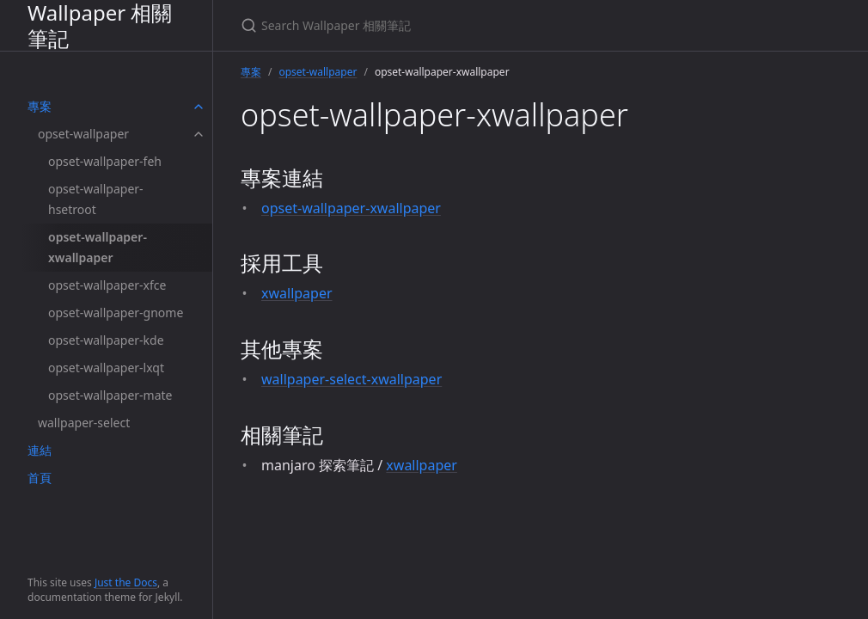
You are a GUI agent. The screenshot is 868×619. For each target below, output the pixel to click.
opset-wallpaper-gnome (115, 312)
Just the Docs (126, 582)
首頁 (40, 477)
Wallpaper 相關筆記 (100, 25)
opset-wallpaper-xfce (107, 285)
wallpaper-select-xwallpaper (351, 379)
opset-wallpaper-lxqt (106, 367)
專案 (40, 106)
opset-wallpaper (83, 134)
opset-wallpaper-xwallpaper (97, 247)
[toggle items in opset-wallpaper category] (198, 134)
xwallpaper (297, 293)
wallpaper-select (84, 422)
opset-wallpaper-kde (106, 340)
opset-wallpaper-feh (105, 161)
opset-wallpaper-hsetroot (96, 199)
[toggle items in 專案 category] (198, 106)
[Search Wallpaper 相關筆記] (443, 25)
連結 (40, 450)
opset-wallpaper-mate (110, 395)
